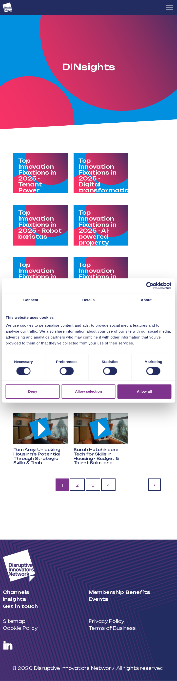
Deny (32, 391)
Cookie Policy (20, 628)
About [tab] (146, 300)
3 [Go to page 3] (93, 485)
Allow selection (88, 391)
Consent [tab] (30, 300)
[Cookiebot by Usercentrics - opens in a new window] (149, 285)
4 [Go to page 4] (108, 485)
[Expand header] (169, 7)
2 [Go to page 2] (77, 485)
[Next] (154, 484)
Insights (14, 599)
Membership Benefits (120, 592)
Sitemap (14, 621)
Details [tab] (88, 300)
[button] (40, 428)
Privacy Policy (106, 621)
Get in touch (20, 606)
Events (99, 599)
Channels (16, 592)
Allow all (144, 391)
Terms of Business (112, 628)
